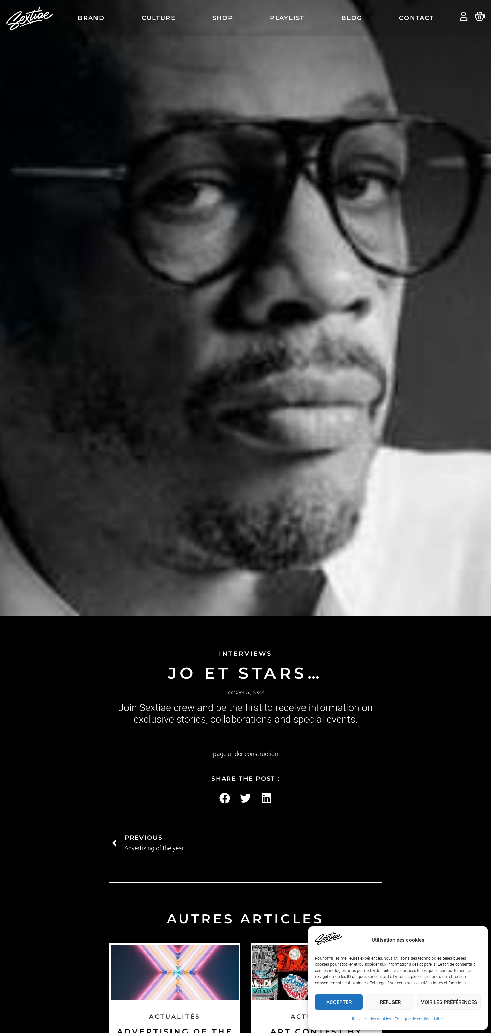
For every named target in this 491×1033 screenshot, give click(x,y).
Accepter (339, 1002)
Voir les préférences (449, 1002)
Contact (416, 18)
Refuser (390, 1002)
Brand (91, 18)
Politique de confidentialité (419, 1019)
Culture (159, 18)
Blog (351, 18)
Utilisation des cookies (370, 1019)
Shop (222, 18)
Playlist (287, 18)
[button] (225, 798)
